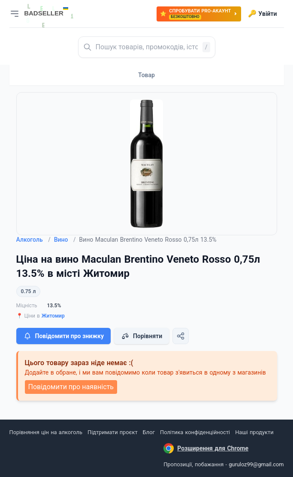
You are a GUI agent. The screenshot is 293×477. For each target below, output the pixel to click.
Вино (65, 239)
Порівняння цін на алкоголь (45, 432)
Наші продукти (254, 432)
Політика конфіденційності (195, 432)
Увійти (262, 14)
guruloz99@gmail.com (256, 464)
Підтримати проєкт (112, 432)
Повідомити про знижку (63, 336)
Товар (146, 75)
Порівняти (141, 336)
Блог (149, 432)
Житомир (53, 316)
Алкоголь (33, 239)
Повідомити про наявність (71, 387)
